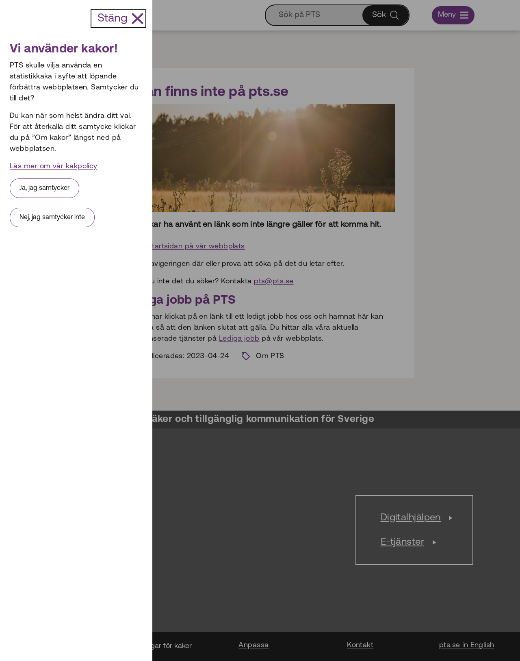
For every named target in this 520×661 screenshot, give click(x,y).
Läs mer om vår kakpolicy (54, 166)
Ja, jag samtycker (44, 188)
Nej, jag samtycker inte (52, 217)
